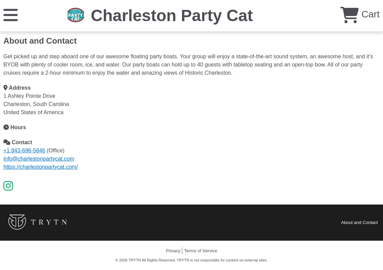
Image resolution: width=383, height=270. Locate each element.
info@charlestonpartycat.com (38, 159)
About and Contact (359, 222)
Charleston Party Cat (172, 15)
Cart (360, 14)
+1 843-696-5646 (24, 150)
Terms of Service (200, 250)
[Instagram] (8, 186)
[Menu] (10, 14)
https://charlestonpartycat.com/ (40, 167)
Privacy (173, 250)
